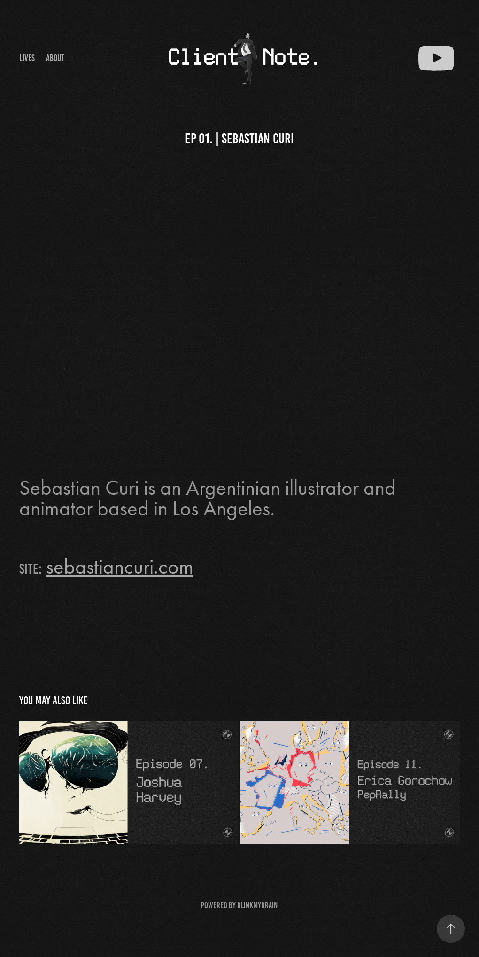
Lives (27, 58)
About (55, 58)
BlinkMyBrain (257, 905)
